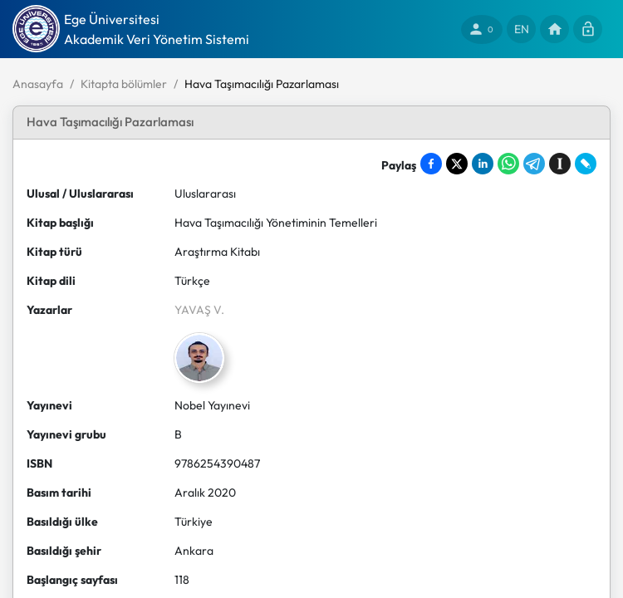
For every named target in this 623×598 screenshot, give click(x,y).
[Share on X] (457, 163)
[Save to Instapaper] (560, 163)
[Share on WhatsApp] (508, 163)
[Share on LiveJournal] (585, 163)
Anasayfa (37, 83)
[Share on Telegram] (534, 163)
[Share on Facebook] (431, 163)
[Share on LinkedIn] (482, 163)
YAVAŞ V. (199, 309)
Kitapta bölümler (124, 83)
